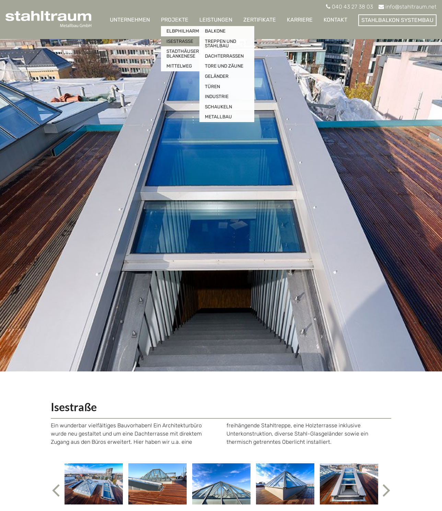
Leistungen (215, 19)
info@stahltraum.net (411, 6)
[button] (56, 483)
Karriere (300, 19)
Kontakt (335, 19)
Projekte (174, 19)
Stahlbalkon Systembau (397, 20)
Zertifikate (259, 19)
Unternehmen (130, 19)
